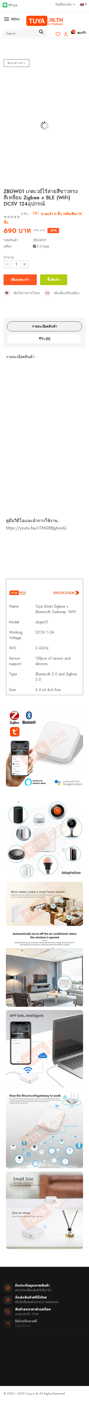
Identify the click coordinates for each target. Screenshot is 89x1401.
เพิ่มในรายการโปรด (22, 293)
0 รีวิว (24, 214)
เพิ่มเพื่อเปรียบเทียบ (61, 293)
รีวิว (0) (44, 338)
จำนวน (9, 257)
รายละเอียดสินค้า (44, 326)
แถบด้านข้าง (16, 63)
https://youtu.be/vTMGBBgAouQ (36, 528)
